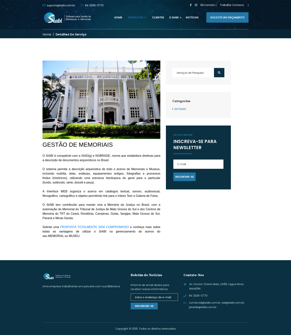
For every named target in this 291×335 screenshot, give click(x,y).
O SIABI (174, 17)
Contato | (208, 5)
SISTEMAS (180, 109)
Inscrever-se (144, 306)
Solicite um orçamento (227, 17)
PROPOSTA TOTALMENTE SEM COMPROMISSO (94, 227)
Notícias (192, 17)
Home (118, 17)
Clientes (158, 17)
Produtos (137, 17)
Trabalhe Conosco (232, 5)
